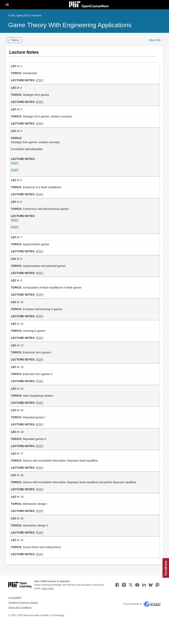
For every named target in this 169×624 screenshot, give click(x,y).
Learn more (47, 588)
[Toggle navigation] (7, 5)
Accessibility (14, 597)
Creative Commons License (23, 602)
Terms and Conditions (20, 607)
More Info (155, 40)
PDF (39, 80)
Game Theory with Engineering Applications (69, 25)
